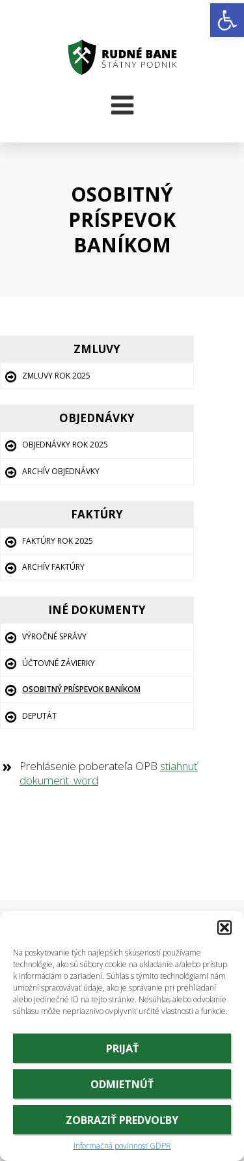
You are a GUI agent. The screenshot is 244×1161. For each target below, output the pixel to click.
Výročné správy (54, 636)
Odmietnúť (122, 1084)
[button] (227, 20)
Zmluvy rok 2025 (56, 375)
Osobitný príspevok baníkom (81, 689)
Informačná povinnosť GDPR (122, 1146)
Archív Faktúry (53, 566)
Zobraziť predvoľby (122, 1120)
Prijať (122, 1048)
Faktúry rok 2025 (57, 540)
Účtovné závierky (58, 663)
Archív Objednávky (61, 471)
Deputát (39, 715)
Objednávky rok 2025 (65, 444)
